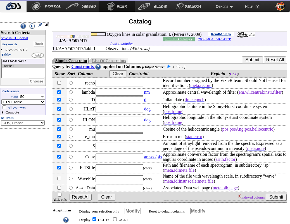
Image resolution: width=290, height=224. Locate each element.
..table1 (23, 66)
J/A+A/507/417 (23, 61)
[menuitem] (13, 6)
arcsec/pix (153, 156)
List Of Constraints (109, 60)
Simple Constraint (71, 60)
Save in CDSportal (14, 38)
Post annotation (122, 43)
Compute (12, 112)
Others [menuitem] (222, 6)
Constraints (86, 66)
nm (147, 92)
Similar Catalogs (178, 39)
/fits (246, 34)
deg (147, 109)
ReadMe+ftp (221, 34)
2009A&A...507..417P (214, 39)
